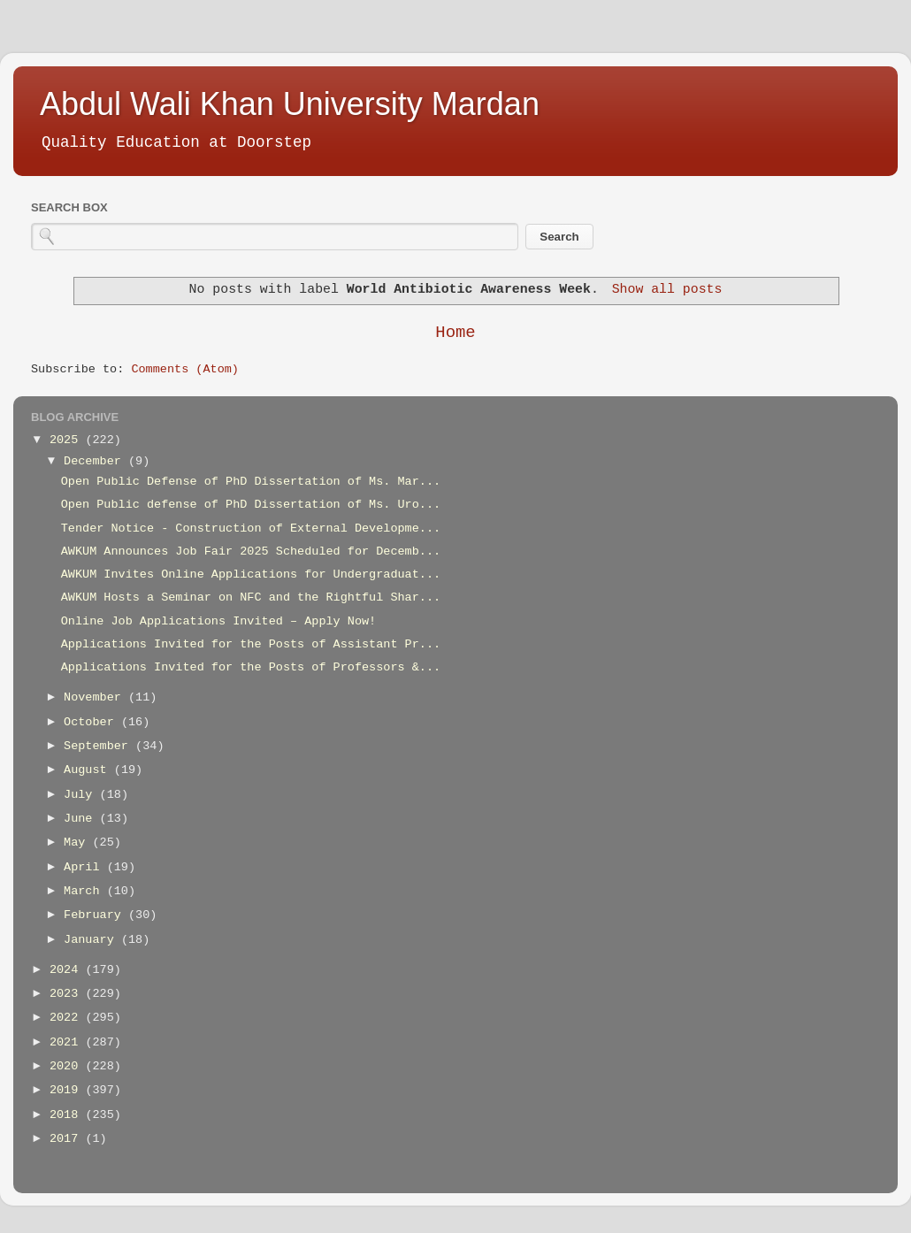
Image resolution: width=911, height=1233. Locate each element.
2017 (68, 1138)
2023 (68, 993)
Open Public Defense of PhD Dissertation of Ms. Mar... (250, 481)
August (89, 770)
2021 (68, 1042)
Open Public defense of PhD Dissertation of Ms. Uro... (250, 504)
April (85, 867)
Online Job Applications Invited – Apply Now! (218, 621)
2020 (68, 1066)
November (96, 697)
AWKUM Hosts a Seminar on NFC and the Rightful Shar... (250, 597)
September (99, 746)
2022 (68, 1017)
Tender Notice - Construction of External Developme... (250, 528)
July (82, 794)
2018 (68, 1115)
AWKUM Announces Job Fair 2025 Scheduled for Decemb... (250, 551)
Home (455, 332)
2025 (68, 440)
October (92, 722)
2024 (68, 969)
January (92, 939)
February (96, 915)
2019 (68, 1090)
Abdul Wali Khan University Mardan (290, 104)
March (85, 891)
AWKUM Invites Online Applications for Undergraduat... (250, 574)
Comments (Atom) (185, 369)
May (78, 842)
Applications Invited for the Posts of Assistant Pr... (250, 644)
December (96, 461)
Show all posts (667, 289)
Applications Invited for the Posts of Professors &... (250, 667)
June (82, 818)
